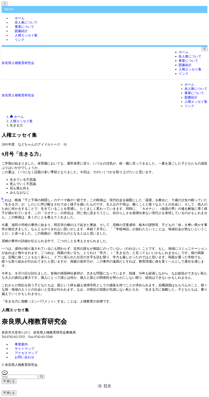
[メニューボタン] (204, 49)
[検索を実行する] (41, 377)
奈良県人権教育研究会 (18, 63)
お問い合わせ (24, 357)
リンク (19, 39)
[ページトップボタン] (5, 372)
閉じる (9, 381)
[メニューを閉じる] (5, 4)
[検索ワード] (20, 377)
